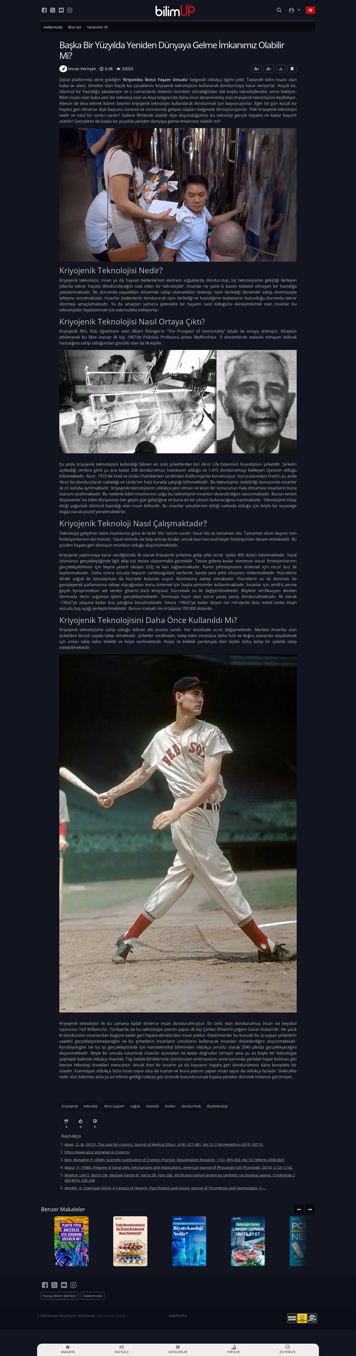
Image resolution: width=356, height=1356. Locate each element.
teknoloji (91, 1106)
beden (170, 1106)
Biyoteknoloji (217, 1106)
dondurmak (191, 1106)
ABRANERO (178, 1330)
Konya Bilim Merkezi (60, 1310)
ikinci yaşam (114, 1106)
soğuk (135, 1106)
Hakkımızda (53, 27)
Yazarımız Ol (97, 27)
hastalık (152, 1106)
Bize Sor (75, 27)
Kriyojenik (70, 1106)
